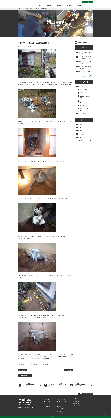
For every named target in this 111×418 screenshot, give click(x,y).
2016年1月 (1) (81, 124)
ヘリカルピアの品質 (61, 408)
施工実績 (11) (81, 86)
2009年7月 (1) (81, 137)
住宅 (32, 47)
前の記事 (23, 370)
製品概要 (59, 406)
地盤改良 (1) (83, 93)
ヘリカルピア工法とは (61, 401)
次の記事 (67, 370)
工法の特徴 (59, 404)
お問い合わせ (88, 2)
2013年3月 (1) (81, 130)
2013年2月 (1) (81, 134)
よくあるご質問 (55, 385)
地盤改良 (47, 401)
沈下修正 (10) (83, 89)
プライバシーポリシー (77, 405)
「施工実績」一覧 (86, 76)
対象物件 (47, 403)
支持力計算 (59, 411)
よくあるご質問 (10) (83, 113)
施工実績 (25, 8)
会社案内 (30, 385)
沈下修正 (29, 47)
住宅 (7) (82, 105)
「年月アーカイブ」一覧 (84, 140)
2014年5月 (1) (81, 127)
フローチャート (60, 413)
